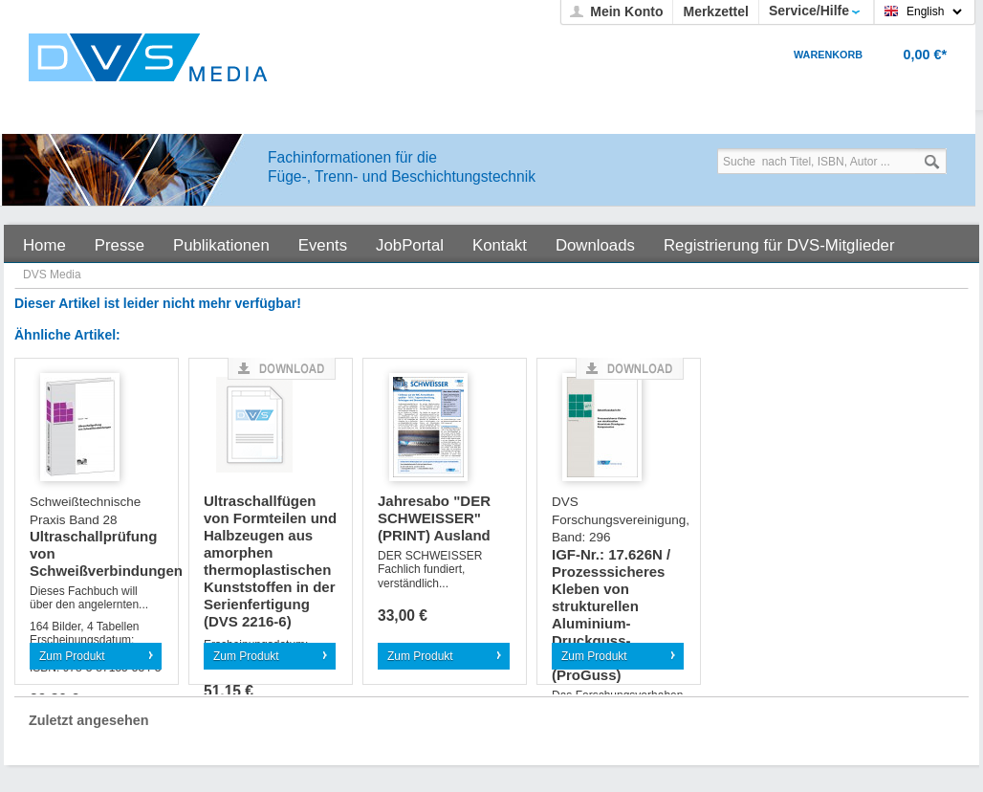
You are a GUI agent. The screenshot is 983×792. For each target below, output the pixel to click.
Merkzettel (715, 11)
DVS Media (52, 274)
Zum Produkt (72, 656)
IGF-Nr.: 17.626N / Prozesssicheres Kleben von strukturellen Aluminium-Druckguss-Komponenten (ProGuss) (619, 589)
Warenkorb (828, 54)
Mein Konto (626, 11)
